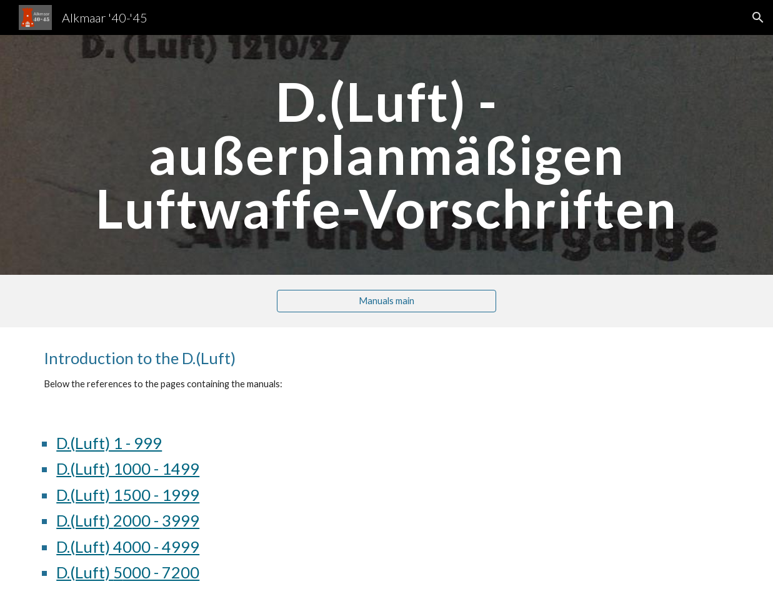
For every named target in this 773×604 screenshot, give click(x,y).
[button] (758, 17)
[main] (386, 155)
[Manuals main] (386, 301)
